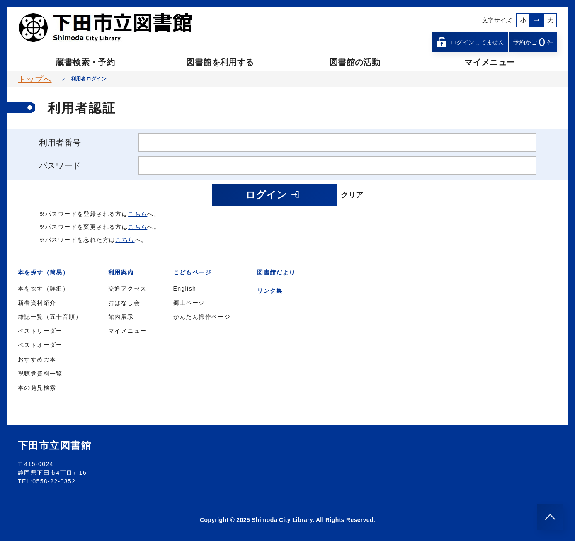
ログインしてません (470, 42)
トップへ (34, 79)
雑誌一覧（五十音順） (50, 316)
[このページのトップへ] (550, 517)
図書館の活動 (355, 62)
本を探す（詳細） (43, 288)
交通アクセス (127, 288)
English (185, 288)
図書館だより (276, 272)
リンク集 (270, 290)
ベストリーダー (40, 331)
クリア (352, 195)
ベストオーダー (40, 345)
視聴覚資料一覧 (40, 373)
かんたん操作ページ (202, 316)
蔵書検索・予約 (85, 62)
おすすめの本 (37, 359)
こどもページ (192, 272)
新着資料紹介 (37, 302)
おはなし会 (124, 302)
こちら (137, 214)
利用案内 (121, 272)
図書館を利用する (220, 62)
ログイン (272, 194)
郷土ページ (189, 302)
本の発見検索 (37, 387)
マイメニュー (489, 62)
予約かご (533, 42)
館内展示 (121, 316)
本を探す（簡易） (43, 272)
